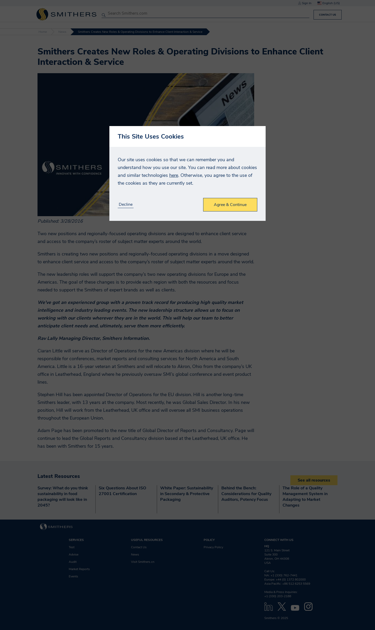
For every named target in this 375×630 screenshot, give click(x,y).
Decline (126, 204)
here (173, 175)
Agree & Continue (230, 205)
